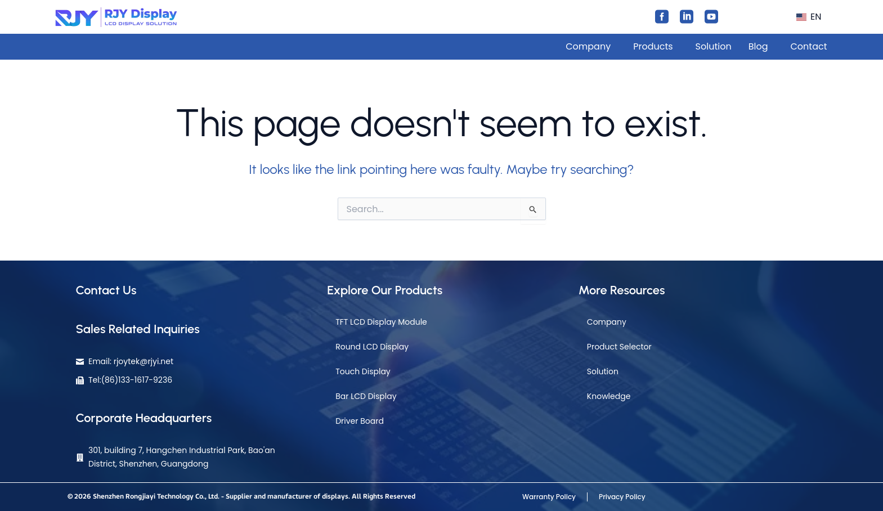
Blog (758, 46)
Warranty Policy (549, 496)
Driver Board (359, 421)
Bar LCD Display (365, 396)
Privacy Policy (622, 496)
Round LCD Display (372, 346)
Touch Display (363, 371)
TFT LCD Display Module (381, 322)
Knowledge (609, 396)
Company (588, 46)
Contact (808, 46)
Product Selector (619, 346)
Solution (714, 46)
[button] (811, 17)
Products (653, 46)
